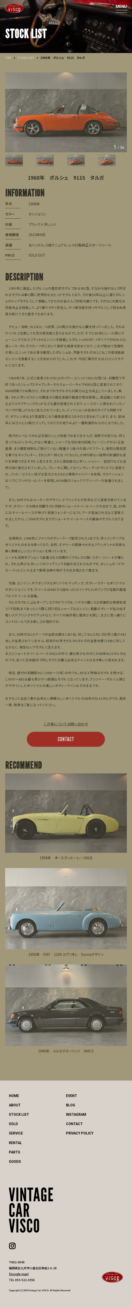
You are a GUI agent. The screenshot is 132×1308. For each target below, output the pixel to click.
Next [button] (117, 112)
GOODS (15, 1162)
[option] (66, 112)
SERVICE (16, 1133)
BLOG (70, 1105)
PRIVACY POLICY (79, 1133)
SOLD (13, 1124)
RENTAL (15, 1143)
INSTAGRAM (76, 1114)
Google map (19, 1274)
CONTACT (66, 739)
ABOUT (15, 1105)
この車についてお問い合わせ (66, 723)
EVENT (71, 1096)
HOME (14, 1096)
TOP (8, 57)
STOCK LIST (25, 57)
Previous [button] (13, 112)
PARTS (14, 1152)
